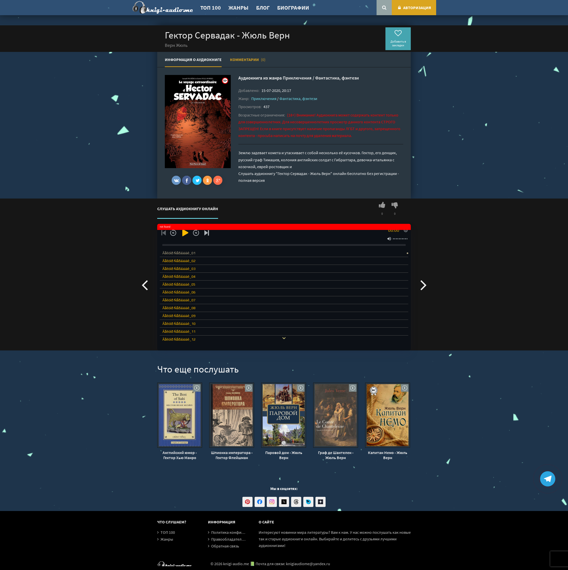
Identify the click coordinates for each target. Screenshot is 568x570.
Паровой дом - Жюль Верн (283, 455)
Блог (263, 7)
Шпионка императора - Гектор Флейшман (232, 455)
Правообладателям (228, 539)
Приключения (297, 78)
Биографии (293, 7)
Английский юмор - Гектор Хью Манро (180, 455)
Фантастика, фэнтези (337, 78)
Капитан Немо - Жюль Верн (387, 455)
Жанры (238, 7)
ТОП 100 (210, 7)
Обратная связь (225, 545)
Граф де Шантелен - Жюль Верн (335, 455)
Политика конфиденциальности (240, 532)
